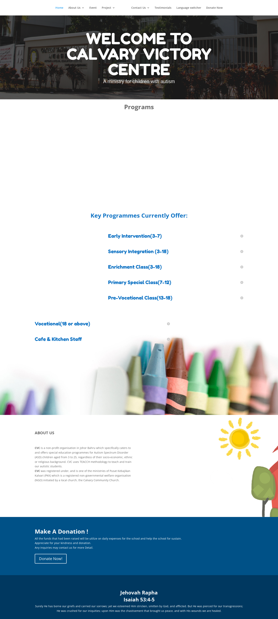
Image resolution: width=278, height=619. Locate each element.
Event (93, 7)
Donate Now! (50, 558)
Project (106, 7)
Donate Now (214, 7)
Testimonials (163, 7)
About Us (74, 7)
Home (59, 7)
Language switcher (188, 7)
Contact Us (138, 7)
